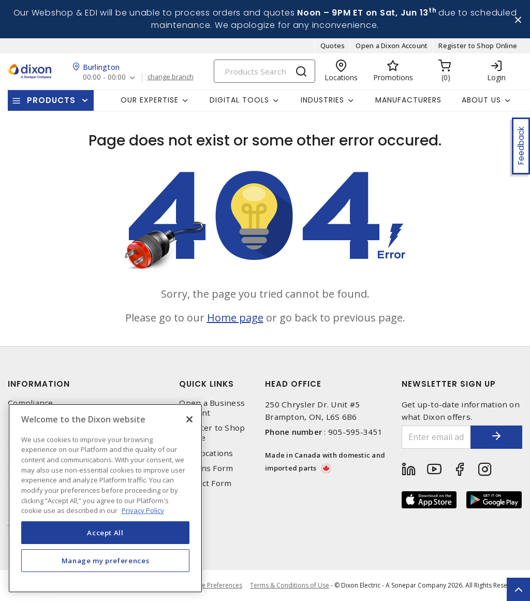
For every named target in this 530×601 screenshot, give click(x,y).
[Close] (189, 419)
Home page (235, 318)
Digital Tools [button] (239, 100)
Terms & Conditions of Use (289, 585)
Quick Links (206, 383)
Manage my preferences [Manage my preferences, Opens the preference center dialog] (106, 560)
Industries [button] (322, 100)
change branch (171, 77)
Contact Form (205, 483)
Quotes (332, 45)
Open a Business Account (212, 408)
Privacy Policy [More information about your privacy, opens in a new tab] (143, 510)
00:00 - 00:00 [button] (104, 77)
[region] (105, 498)
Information (39, 383)
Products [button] (51, 100)
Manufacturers (408, 100)
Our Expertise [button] (150, 100)
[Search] (264, 71)
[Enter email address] (437, 437)
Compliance (30, 403)
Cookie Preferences (213, 585)
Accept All (105, 532)
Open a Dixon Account (392, 45)
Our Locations (206, 453)
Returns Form (206, 468)
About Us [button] (481, 100)
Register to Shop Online (477, 45)
